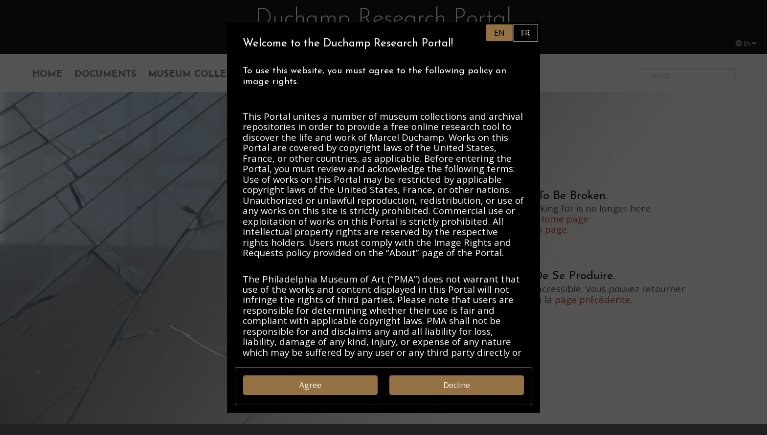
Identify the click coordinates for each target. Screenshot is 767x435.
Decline (456, 385)
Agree (310, 385)
